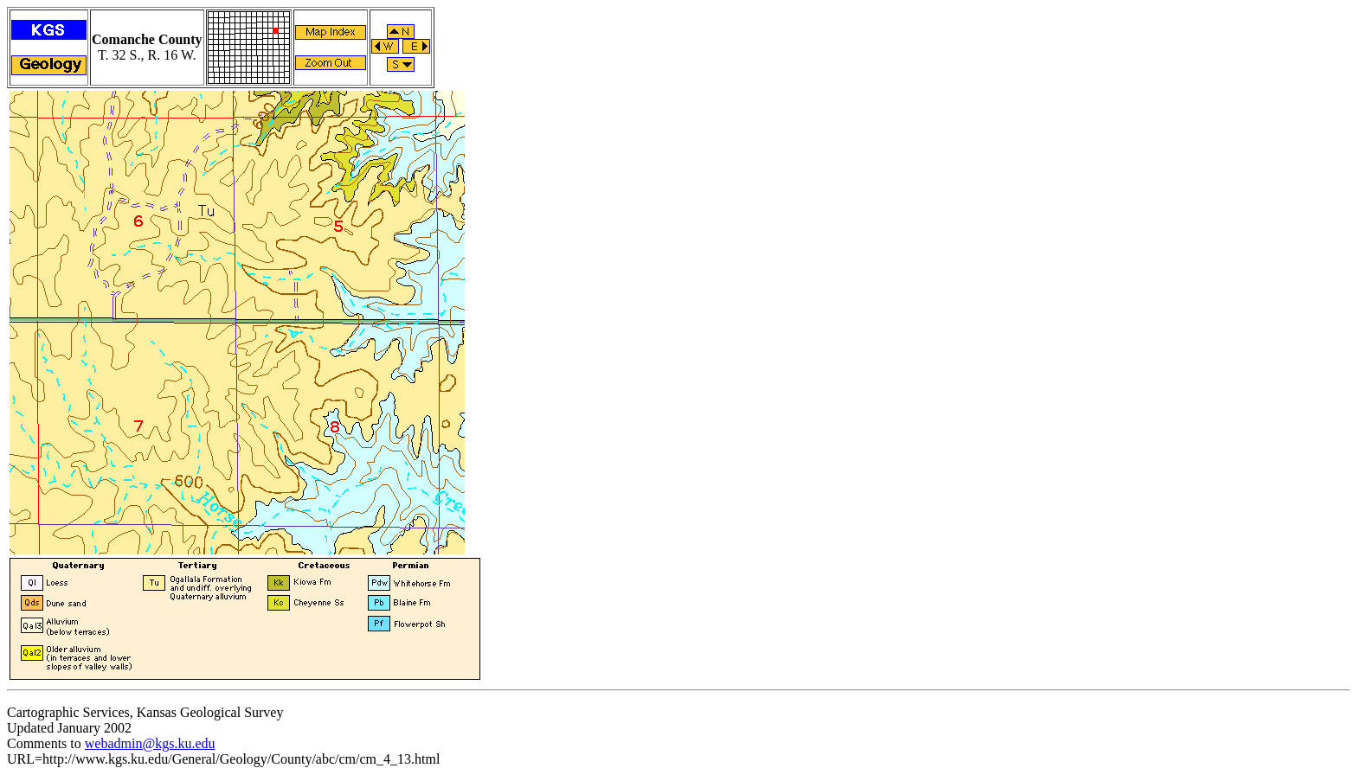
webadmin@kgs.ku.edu (150, 743)
